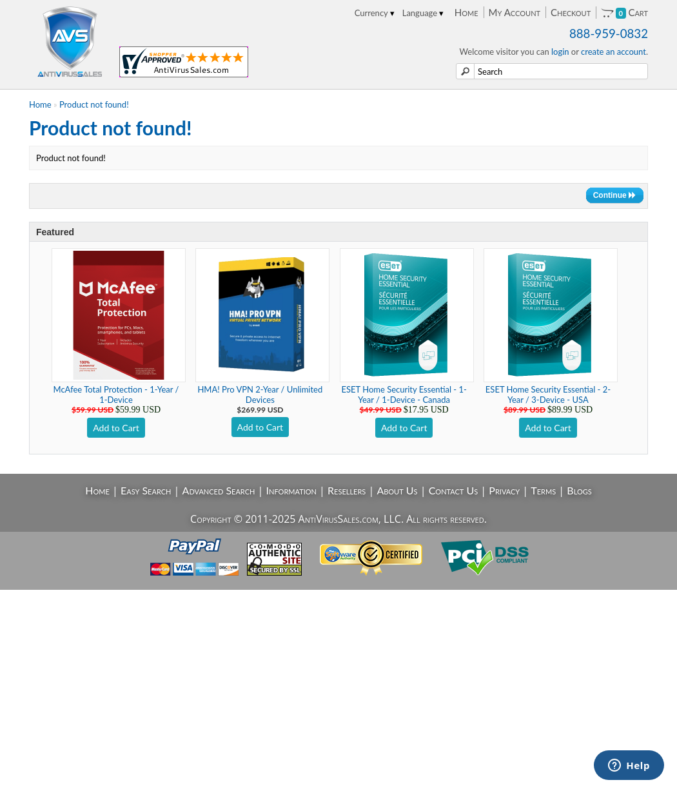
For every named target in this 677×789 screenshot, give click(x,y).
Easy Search (146, 490)
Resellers (347, 490)
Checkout (571, 12)
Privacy (504, 490)
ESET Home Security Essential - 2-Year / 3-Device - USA (548, 394)
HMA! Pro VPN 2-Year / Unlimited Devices (259, 394)
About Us (397, 490)
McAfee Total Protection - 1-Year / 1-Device (116, 394)
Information (291, 490)
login (560, 51)
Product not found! (94, 104)
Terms (543, 490)
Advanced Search (218, 490)
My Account (514, 12)
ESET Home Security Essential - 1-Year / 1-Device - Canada (404, 394)
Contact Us (453, 490)
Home (466, 12)
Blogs (579, 490)
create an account (613, 51)
